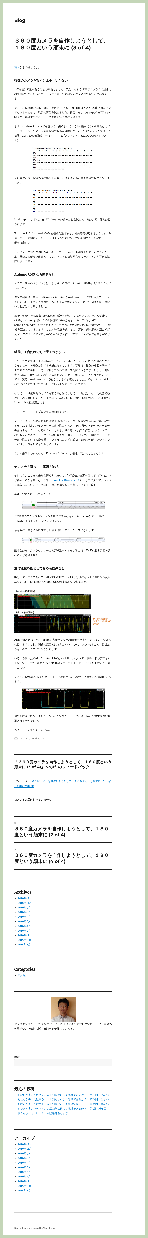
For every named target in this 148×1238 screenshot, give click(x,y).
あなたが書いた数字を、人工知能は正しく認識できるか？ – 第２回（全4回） (64, 1104)
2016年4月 (24, 921)
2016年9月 (24, 907)
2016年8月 (24, 912)
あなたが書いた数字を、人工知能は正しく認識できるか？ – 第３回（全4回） (64, 1099)
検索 (17, 1057)
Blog (19, 20)
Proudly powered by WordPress (38, 1228)
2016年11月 (24, 902)
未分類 (22, 975)
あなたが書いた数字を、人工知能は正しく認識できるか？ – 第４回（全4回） (64, 1094)
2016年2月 (24, 930)
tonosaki (23, 738)
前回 (17, 67)
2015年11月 (24, 939)
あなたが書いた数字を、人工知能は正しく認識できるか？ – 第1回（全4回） (63, 1108)
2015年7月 (24, 944)
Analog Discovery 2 (66, 480)
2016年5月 (24, 916)
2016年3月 (24, 926)
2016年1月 (24, 935)
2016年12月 (25, 898)
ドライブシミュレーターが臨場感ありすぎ (43, 1113)
